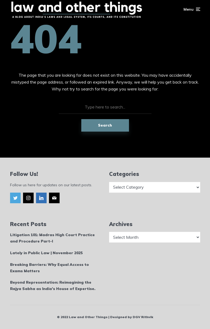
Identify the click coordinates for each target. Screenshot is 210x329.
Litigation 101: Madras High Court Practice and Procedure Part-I (52, 238)
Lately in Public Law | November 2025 (46, 252)
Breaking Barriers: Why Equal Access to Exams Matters (49, 267)
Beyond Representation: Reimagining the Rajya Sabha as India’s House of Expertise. (52, 285)
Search (105, 125)
